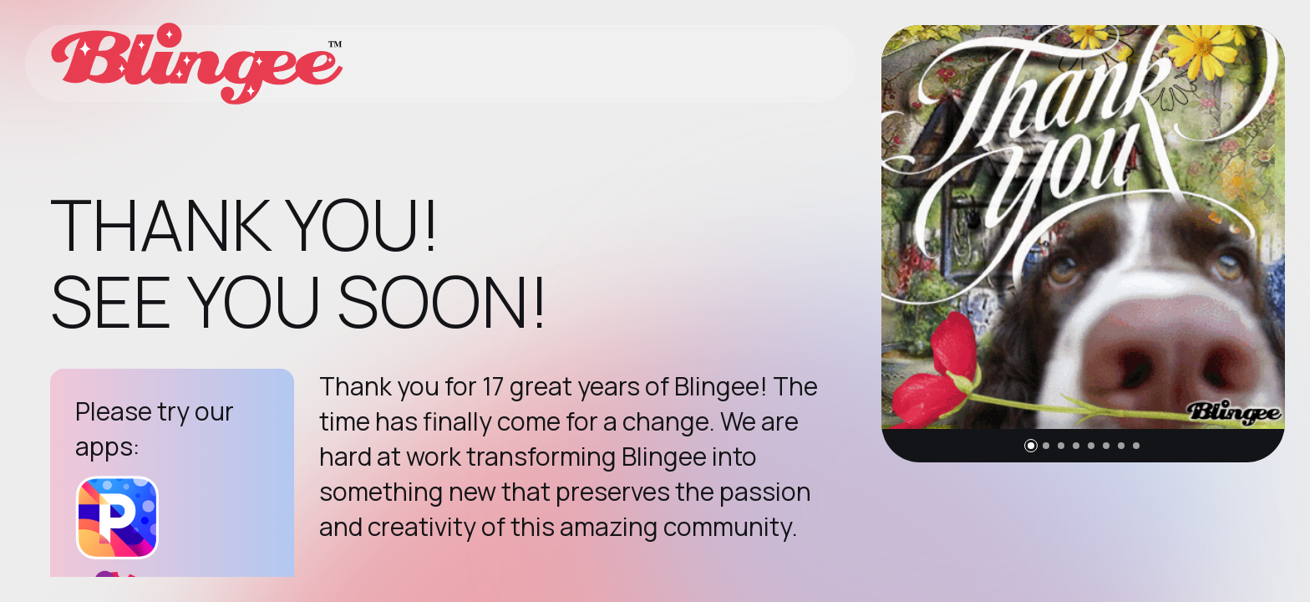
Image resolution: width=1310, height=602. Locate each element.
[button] (1031, 445)
